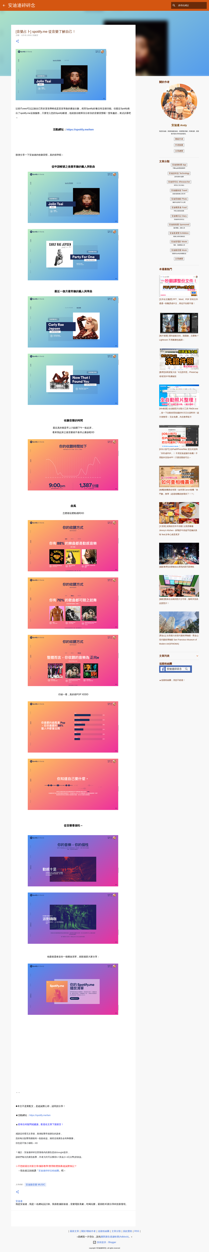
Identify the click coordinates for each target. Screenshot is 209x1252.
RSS (136, 1231)
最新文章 (74, 1231)
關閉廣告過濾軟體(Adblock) (115, 1236)
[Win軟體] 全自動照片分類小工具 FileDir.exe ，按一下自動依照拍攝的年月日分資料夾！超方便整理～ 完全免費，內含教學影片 (179, 412)
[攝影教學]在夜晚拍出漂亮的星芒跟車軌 (176, 567)
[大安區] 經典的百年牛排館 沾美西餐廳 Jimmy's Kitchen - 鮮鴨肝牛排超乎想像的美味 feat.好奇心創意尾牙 (178, 530)
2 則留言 (34, 35)
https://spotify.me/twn (80, 129)
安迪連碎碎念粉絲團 (48, 1170)
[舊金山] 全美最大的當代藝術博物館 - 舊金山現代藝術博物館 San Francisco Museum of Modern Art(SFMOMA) (178, 639)
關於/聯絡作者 (88, 1231)
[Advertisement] (150, 123)
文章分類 (116, 1231)
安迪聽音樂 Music (35, 1184)
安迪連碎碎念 (21, 5)
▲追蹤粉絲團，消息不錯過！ (172, 680)
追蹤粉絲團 (103, 1231)
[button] (17, 41)
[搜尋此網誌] (192, 5)
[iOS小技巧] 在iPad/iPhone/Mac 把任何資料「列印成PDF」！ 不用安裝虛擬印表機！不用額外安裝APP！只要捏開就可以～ (178, 453)
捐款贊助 (127, 1231)
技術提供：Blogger (104, 1242)
